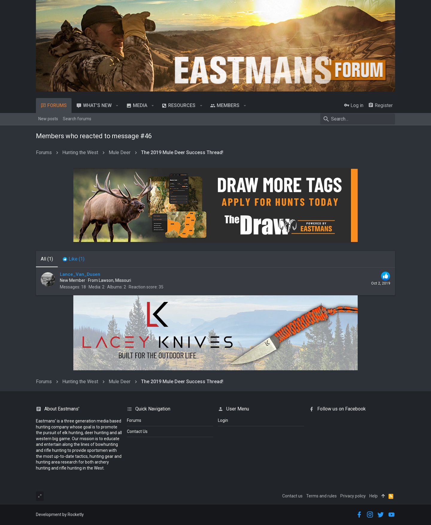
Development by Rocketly (60, 514)
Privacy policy (353, 496)
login (223, 420)
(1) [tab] (47, 259)
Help (373, 496)
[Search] (357, 119)
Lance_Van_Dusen (80, 274)
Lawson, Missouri (115, 280)
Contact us (292, 496)
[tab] (73, 259)
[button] (117, 105)
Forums (134, 420)
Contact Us (137, 431)
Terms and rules (321, 496)
